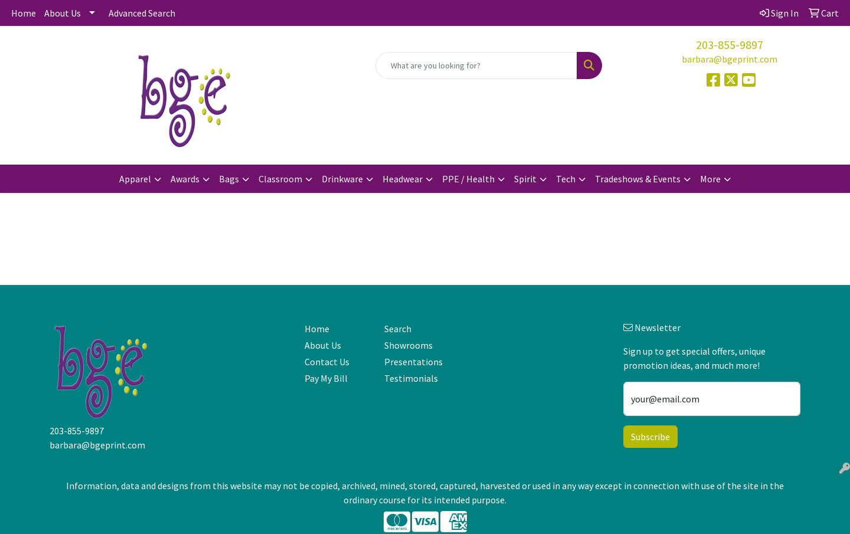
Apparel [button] (135, 179)
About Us (62, 13)
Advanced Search (142, 13)
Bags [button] (229, 179)
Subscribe (650, 437)
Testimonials (411, 378)
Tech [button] (566, 179)
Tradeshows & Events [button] (638, 179)
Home (23, 13)
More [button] (710, 179)
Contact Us (327, 362)
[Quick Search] (476, 65)
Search (397, 329)
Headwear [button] (402, 179)
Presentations (413, 362)
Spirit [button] (525, 179)
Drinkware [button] (342, 179)
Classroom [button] (280, 179)
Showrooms (408, 345)
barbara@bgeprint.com (729, 59)
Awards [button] (185, 179)
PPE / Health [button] (468, 179)
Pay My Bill (326, 378)
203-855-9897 (729, 44)
